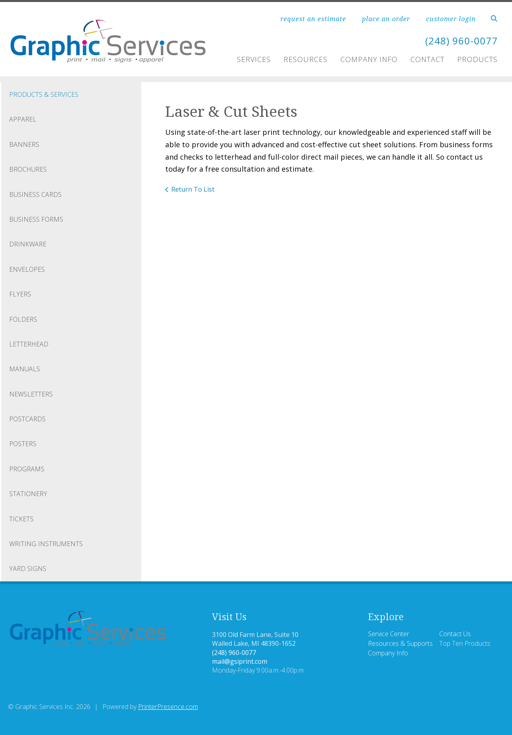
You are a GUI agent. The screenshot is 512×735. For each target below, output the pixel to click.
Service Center (388, 633)
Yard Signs (27, 568)
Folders (23, 319)
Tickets (21, 519)
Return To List (192, 189)
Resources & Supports (400, 643)
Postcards (27, 419)
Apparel (22, 119)
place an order (386, 18)
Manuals (24, 368)
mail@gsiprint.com (239, 661)
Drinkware (27, 244)
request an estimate (313, 18)
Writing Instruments (46, 543)
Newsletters (31, 394)
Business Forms (36, 219)
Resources (306, 59)
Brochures (28, 169)
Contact (427, 59)
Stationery (28, 493)
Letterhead (28, 344)
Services (254, 59)
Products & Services (43, 94)
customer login (451, 18)
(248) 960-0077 (461, 40)
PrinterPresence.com (168, 706)
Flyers (20, 294)
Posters (22, 443)
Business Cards (35, 194)
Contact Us (455, 633)
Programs (26, 469)
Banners (24, 144)
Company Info (369, 59)
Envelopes (27, 269)
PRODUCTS (477, 59)
